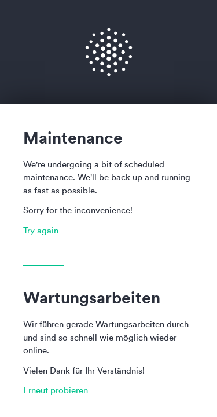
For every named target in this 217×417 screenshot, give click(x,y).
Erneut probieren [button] (55, 390)
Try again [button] (40, 230)
